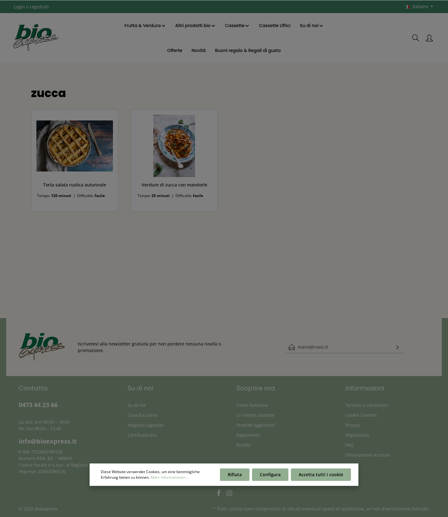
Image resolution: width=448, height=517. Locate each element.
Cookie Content (361, 415)
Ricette (243, 445)
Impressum (357, 435)
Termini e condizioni (366, 405)
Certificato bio (142, 435)
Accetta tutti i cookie (321, 474)
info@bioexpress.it (48, 441)
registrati (39, 7)
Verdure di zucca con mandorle (174, 185)
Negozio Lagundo (146, 425)
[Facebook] (219, 495)
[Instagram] (229, 495)
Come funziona (252, 405)
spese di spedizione (343, 509)
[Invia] (398, 347)
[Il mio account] (429, 38)
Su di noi (137, 405)
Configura (270, 474)
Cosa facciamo (142, 415)
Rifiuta (235, 474)
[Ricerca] (415, 38)
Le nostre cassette (255, 415)
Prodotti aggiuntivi (255, 425)
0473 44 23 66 (38, 405)
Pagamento (248, 435)
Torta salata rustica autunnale (74, 185)
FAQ (349, 445)
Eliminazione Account (367, 455)
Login (19, 7)
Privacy (352, 425)
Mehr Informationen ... (170, 477)
